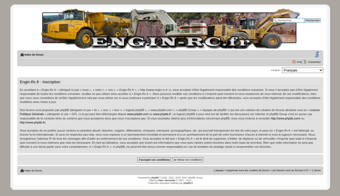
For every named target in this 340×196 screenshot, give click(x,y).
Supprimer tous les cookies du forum (247, 170)
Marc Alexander (167, 180)
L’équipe (219, 170)
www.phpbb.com (137, 114)
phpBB (155, 177)
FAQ (299, 61)
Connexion (314, 61)
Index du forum (34, 54)
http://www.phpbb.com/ (285, 118)
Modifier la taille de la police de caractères (317, 54)
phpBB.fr (188, 183)
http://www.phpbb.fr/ (32, 122)
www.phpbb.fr (162, 114)
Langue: (276, 69)
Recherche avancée (309, 24)
